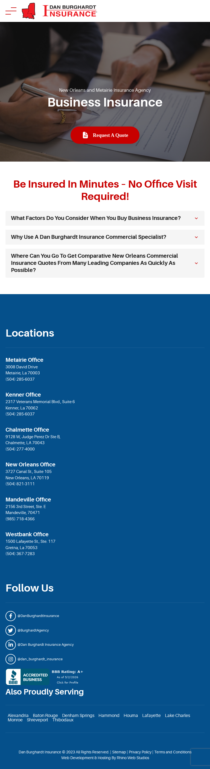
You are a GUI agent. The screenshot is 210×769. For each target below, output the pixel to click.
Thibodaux (63, 720)
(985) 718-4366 (20, 519)
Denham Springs (78, 715)
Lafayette (151, 715)
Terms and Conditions (172, 752)
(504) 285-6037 (20, 379)
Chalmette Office (27, 430)
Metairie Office (24, 360)
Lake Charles (177, 715)
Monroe (15, 720)
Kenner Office (23, 395)
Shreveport (37, 720)
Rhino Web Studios (133, 758)
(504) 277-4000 (20, 449)
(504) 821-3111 (20, 484)
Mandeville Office (28, 500)
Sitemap (119, 752)
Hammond (108, 715)
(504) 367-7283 (20, 554)
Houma (131, 715)
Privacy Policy (140, 752)
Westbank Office (27, 534)
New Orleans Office (30, 464)
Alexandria (18, 715)
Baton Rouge (45, 715)
